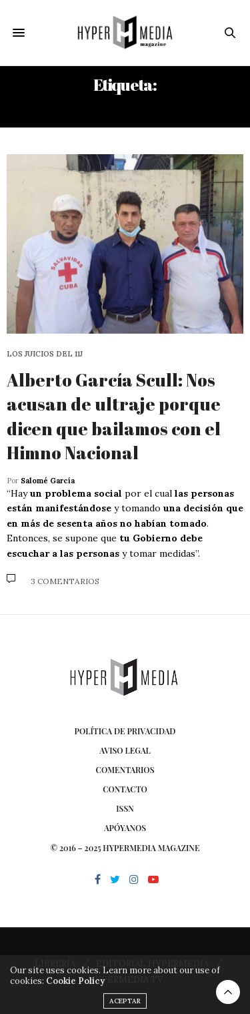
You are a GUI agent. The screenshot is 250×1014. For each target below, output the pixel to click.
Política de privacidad (125, 731)
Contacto (125, 789)
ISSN (125, 808)
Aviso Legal (125, 750)
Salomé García (48, 480)
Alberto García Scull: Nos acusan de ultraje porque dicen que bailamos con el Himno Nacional (114, 416)
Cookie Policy (75, 988)
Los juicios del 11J (45, 354)
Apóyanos (125, 827)
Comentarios (125, 769)
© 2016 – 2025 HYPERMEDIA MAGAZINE (125, 847)
